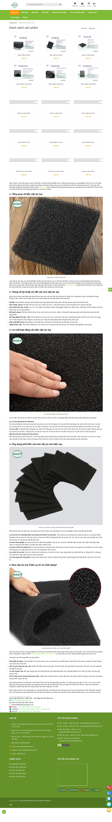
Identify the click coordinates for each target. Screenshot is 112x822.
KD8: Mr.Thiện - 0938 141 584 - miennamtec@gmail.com (78, 749)
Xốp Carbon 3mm (24, 153)
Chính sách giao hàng (18, 787)
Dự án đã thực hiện (59, 12)
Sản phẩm (35, 12)
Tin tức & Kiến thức (77, 12)
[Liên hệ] (109, 810)
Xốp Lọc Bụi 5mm (88, 185)
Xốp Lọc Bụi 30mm (23, 121)
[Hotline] (75, 4)
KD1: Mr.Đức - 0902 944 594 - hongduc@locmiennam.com (79, 737)
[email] (109, 799)
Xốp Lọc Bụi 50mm (88, 58)
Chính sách (93, 12)
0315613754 (21, 768)
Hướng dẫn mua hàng (18, 778)
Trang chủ (14, 12)
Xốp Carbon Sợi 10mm (24, 90)
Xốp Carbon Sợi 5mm (56, 90)
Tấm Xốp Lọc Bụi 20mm (24, 185)
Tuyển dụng (15, 17)
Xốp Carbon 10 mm (56, 153)
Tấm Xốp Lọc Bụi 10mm (56, 185)
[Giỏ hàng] (82, 4)
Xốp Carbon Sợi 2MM (88, 90)
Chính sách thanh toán (18, 781)
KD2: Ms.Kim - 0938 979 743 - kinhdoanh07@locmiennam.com (80, 740)
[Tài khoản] (89, 4)
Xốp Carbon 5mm (88, 153)
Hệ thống (45, 12)
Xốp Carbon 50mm (23, 58)
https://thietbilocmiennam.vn (27, 764)
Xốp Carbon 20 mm (88, 121)
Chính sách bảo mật (18, 784)
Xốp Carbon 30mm (56, 58)
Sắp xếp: (84, 28)
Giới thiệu (24, 12)
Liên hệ (25, 17)
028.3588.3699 (24, 757)
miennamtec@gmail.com (24, 760)
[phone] (109, 787)
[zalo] (109, 793)
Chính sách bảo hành (18, 791)
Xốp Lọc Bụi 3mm (56, 121)
